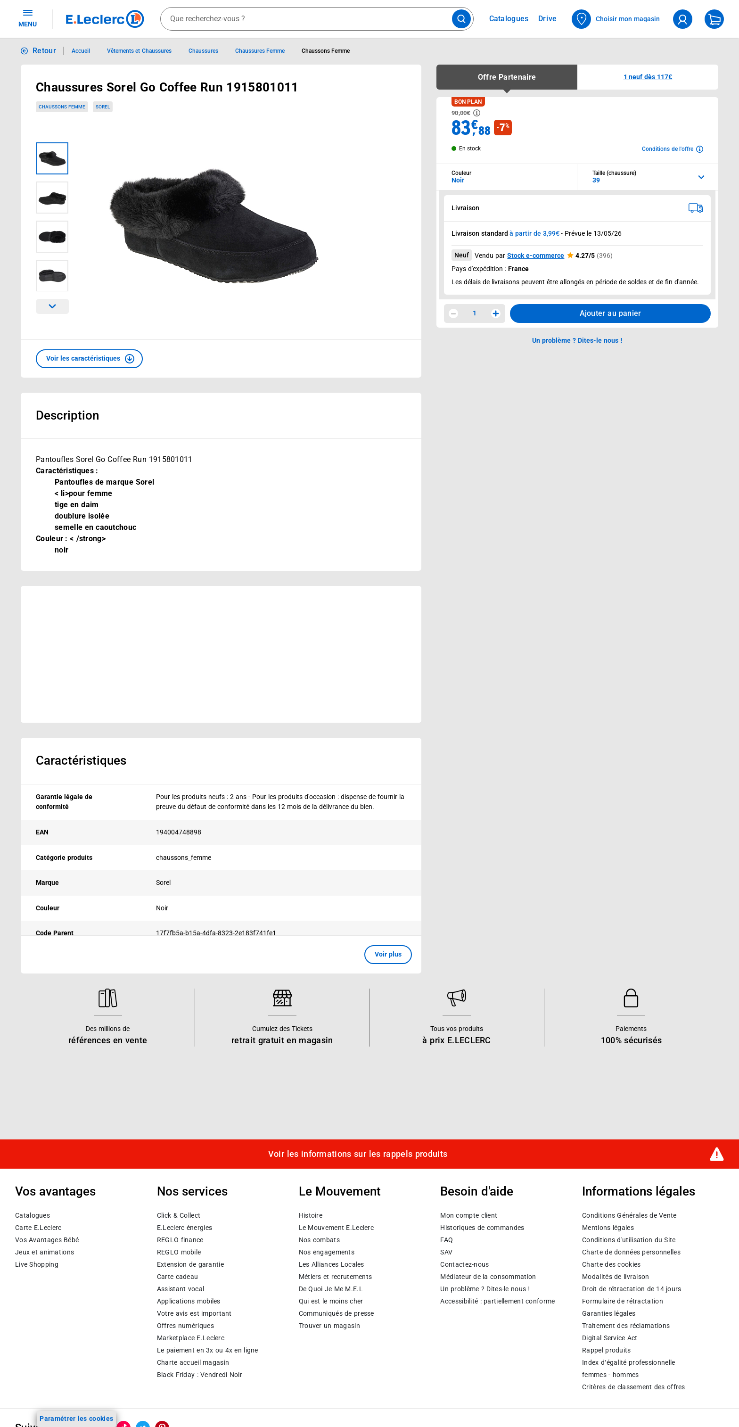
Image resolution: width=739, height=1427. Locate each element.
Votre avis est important (194, 1313)
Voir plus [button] (388, 954)
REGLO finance (180, 1239)
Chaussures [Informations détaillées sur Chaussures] (203, 51)
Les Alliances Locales (331, 1264)
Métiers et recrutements (335, 1276)
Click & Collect (178, 1215)
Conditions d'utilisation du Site (628, 1239)
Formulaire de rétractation (622, 1300)
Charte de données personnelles (631, 1251)
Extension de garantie (190, 1264)
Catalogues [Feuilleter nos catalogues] (509, 19)
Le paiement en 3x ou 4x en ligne (207, 1349)
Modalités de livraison (615, 1276)
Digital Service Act (610, 1337)
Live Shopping (36, 1264)
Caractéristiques (81, 760)
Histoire (310, 1215)
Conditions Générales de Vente (629, 1215)
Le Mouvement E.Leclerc (336, 1227)
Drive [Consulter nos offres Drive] (548, 19)
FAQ (446, 1239)
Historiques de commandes (482, 1227)
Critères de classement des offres (633, 1386)
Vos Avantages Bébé (47, 1239)
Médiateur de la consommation (488, 1276)
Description (67, 415)
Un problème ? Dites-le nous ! (485, 1288)
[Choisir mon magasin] (616, 19)
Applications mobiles (189, 1300)
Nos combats (319, 1239)
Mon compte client (468, 1215)
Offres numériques (185, 1325)
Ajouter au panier (610, 313)
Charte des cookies (611, 1264)
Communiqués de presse (336, 1313)
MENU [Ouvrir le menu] (27, 18)
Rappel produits (606, 1349)
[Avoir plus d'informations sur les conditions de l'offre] (672, 149)
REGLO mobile (179, 1251)
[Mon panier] (714, 19)
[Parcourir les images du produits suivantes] (52, 306)
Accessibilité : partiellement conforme (497, 1300)
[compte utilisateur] (682, 19)
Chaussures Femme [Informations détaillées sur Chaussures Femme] (260, 51)
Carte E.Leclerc (38, 1227)
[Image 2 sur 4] (52, 197)
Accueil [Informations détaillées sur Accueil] (81, 51)
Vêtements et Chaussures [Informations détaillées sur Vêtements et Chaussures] (139, 51)
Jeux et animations (44, 1251)
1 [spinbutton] (474, 313)
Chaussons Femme (62, 106)
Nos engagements (326, 1251)
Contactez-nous (464, 1264)
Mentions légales (608, 1227)
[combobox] (317, 19)
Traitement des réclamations (626, 1325)
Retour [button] (44, 51)
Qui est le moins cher (331, 1300)
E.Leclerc (190, 1337)
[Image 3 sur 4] (52, 237)
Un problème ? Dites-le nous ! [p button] (577, 340)
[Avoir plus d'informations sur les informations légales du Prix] (476, 112)
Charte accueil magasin (193, 1362)
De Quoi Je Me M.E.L (331, 1288)
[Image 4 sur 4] (52, 276)
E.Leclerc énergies (184, 1227)
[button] (89, 358)
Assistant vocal (180, 1288)
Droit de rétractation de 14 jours (631, 1288)
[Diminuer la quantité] (453, 313)
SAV (446, 1251)
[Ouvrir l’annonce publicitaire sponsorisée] (221, 654)
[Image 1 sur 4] (52, 158)
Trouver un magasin (329, 1325)
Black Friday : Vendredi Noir (199, 1374)
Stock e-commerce (535, 255)
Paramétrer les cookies (76, 1418)
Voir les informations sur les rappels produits (357, 1154)
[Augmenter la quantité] (496, 313)
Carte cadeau (177, 1276)
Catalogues (32, 1215)
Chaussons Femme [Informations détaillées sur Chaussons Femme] (326, 51)
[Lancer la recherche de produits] (461, 18)
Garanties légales (608, 1313)
